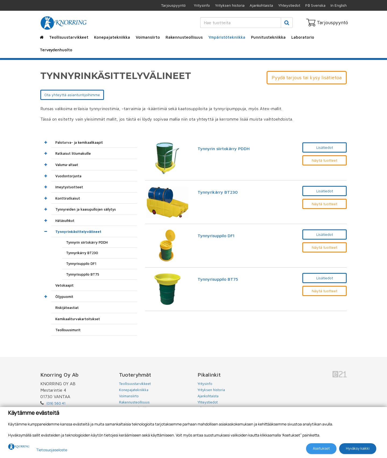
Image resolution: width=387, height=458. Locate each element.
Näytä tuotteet (324, 160)
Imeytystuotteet (69, 187)
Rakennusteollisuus (184, 37)
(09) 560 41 (56, 403)
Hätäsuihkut (64, 220)
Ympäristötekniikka (226, 37)
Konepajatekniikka (112, 37)
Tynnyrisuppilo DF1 (216, 235)
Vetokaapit (64, 285)
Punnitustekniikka (268, 37)
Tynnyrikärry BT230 (218, 192)
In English (339, 5)
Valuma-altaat (66, 165)
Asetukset (321, 448)
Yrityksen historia (230, 5)
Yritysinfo (202, 5)
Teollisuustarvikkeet (68, 37)
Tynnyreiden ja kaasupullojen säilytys (85, 209)
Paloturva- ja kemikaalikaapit (79, 142)
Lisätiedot (324, 147)
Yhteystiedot (289, 5)
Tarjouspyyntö (173, 5)
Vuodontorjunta (68, 176)
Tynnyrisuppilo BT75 (218, 279)
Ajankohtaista (261, 5)
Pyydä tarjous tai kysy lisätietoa (307, 77)
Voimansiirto (148, 37)
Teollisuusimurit (68, 330)
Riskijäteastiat (67, 307)
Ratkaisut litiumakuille (73, 153)
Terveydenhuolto (56, 50)
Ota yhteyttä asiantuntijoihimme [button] (72, 94)
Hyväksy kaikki (358, 448)
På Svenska (315, 5)
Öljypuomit (64, 296)
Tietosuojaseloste (51, 449)
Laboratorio (302, 37)
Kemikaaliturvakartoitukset (77, 319)
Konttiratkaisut (67, 198)
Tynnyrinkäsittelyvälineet (78, 231)
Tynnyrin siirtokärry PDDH (224, 148)
